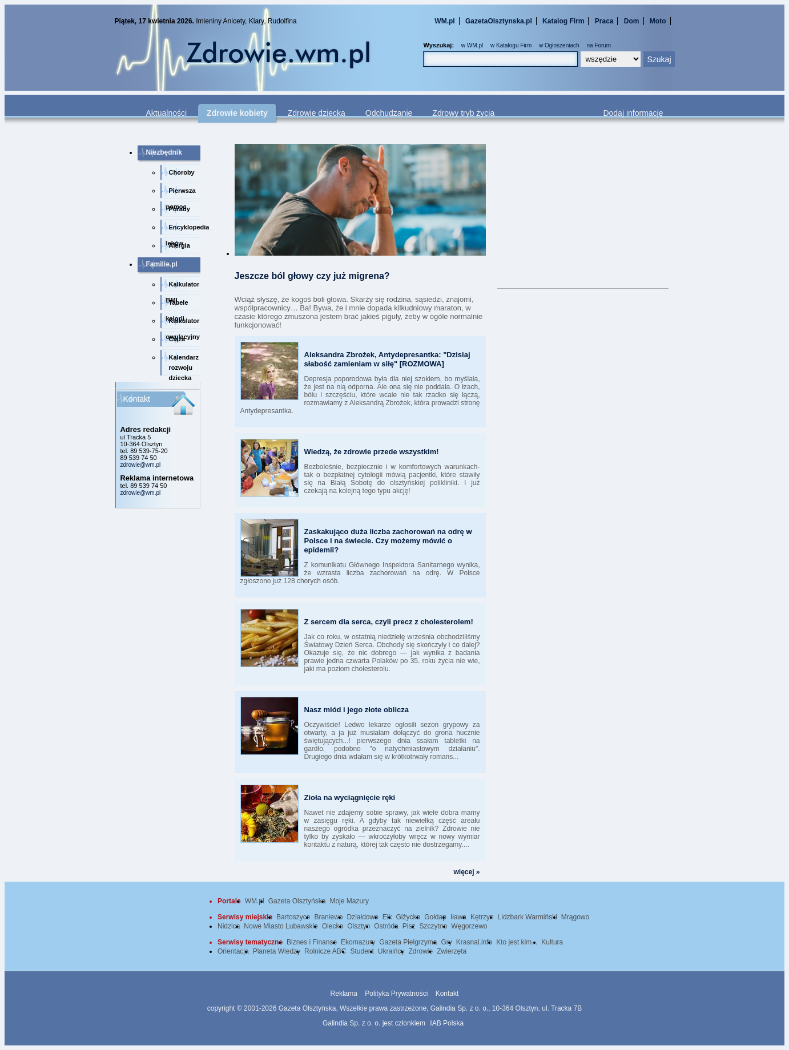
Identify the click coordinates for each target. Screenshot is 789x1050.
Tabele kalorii (177, 304)
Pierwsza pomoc (181, 193)
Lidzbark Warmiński (527, 917)
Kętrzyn (482, 917)
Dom (631, 21)
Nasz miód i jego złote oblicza (356, 709)
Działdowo (362, 917)
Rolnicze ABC (325, 951)
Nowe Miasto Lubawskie (280, 926)
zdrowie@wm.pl (140, 465)
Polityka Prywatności (396, 994)
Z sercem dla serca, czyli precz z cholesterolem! (388, 621)
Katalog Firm (563, 21)
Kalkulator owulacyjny (183, 323)
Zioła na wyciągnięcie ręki (350, 797)
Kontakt (447, 994)
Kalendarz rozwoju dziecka (184, 365)
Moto (658, 21)
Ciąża (177, 339)
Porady (179, 208)
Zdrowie (421, 951)
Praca (604, 21)
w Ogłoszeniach (559, 45)
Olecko (332, 926)
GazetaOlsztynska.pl (498, 21)
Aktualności (166, 113)
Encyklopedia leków (183, 229)
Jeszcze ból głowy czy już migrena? (312, 276)
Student (361, 951)
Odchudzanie (389, 113)
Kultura (552, 942)
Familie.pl (162, 264)
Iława (458, 917)
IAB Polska (447, 1023)
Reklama (344, 994)
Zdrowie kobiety (237, 113)
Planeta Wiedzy (276, 951)
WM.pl (444, 21)
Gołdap (435, 917)
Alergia (179, 245)
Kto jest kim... (516, 942)
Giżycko (408, 917)
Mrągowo (575, 917)
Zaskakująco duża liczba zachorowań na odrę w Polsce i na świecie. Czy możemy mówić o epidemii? (388, 540)
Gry (446, 942)
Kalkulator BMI (183, 286)
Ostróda (386, 926)
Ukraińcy (391, 951)
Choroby (182, 172)
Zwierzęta (451, 951)
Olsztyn (358, 926)
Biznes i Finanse (312, 942)
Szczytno (434, 926)
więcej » (466, 872)
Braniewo (328, 917)
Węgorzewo (469, 926)
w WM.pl (472, 45)
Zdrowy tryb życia (463, 113)
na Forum (598, 45)
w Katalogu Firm (511, 45)
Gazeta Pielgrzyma (408, 942)
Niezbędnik (164, 152)
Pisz (409, 926)
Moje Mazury (349, 901)
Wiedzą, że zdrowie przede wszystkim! (371, 451)
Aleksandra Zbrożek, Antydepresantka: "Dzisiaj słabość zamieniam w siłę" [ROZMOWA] (387, 359)
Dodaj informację (633, 113)
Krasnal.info (474, 942)
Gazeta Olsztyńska (297, 901)
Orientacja (233, 951)
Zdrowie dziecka (316, 113)
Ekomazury (358, 942)
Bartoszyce (293, 917)
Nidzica (229, 926)
